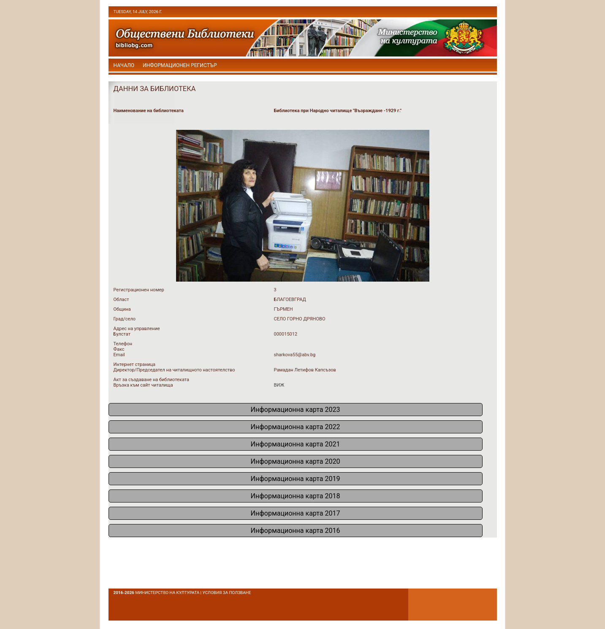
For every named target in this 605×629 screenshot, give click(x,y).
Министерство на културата (167, 592)
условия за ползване (227, 592)
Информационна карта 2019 (295, 479)
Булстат (122, 334)
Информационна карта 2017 (295, 513)
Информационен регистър (180, 65)
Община (122, 309)
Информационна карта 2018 (295, 496)
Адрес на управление (137, 328)
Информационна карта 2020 (295, 461)
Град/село (125, 319)
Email (119, 355)
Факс (119, 349)
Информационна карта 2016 (295, 531)
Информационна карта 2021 (295, 444)
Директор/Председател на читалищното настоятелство (174, 370)
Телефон (123, 344)
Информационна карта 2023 (295, 410)
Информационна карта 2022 (295, 427)
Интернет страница (135, 364)
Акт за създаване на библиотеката (151, 379)
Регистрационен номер (139, 290)
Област (121, 299)
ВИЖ (279, 385)
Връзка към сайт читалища (143, 385)
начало (124, 65)
